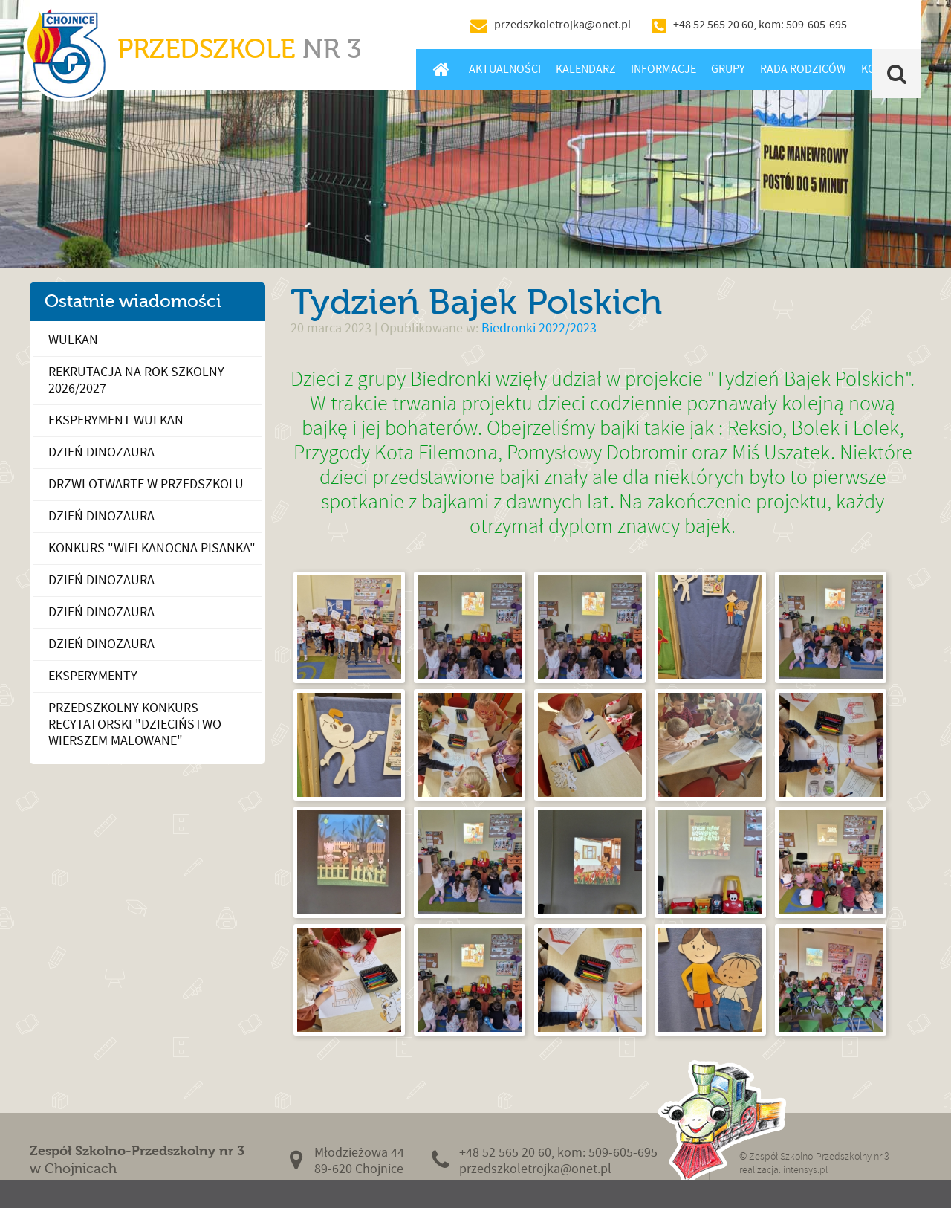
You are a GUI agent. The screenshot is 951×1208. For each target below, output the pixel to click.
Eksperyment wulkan (116, 420)
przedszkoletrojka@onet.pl (562, 24)
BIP (888, 24)
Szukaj (897, 73)
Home (441, 69)
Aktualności (505, 69)
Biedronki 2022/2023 (539, 328)
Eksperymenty (92, 676)
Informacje (663, 69)
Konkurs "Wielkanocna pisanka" (152, 548)
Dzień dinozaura (101, 452)
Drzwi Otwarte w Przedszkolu (146, 484)
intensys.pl (805, 1169)
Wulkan (73, 340)
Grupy (728, 69)
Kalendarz (586, 69)
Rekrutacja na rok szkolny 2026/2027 (136, 380)
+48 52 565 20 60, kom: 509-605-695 (760, 24)
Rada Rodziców (803, 69)
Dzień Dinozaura (101, 516)
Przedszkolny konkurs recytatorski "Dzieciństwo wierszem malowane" (134, 724)
